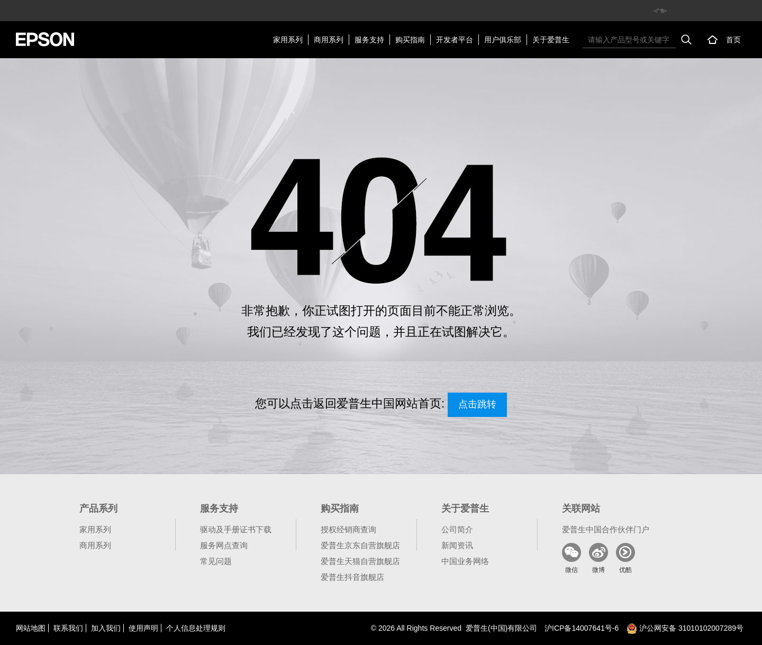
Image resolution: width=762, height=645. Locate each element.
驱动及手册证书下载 (235, 529)
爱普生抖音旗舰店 (352, 577)
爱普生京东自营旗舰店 (360, 545)
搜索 (686, 39)
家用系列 (288, 39)
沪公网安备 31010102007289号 (685, 628)
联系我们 (68, 628)
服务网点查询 (224, 545)
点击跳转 (477, 404)
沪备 (582, 628)
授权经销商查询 (348, 529)
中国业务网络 (465, 561)
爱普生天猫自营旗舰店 (360, 561)
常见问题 (216, 561)
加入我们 (106, 628)
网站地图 (31, 628)
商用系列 (328, 39)
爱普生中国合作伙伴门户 (605, 529)
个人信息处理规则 (195, 628)
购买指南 (410, 39)
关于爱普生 (550, 39)
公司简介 (457, 529)
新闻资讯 (457, 545)
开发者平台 (454, 39)
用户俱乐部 (502, 39)
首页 (733, 39)
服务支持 (369, 39)
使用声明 (143, 628)
